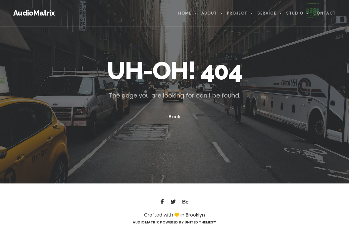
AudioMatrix (34, 13)
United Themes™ (200, 222)
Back (174, 116)
